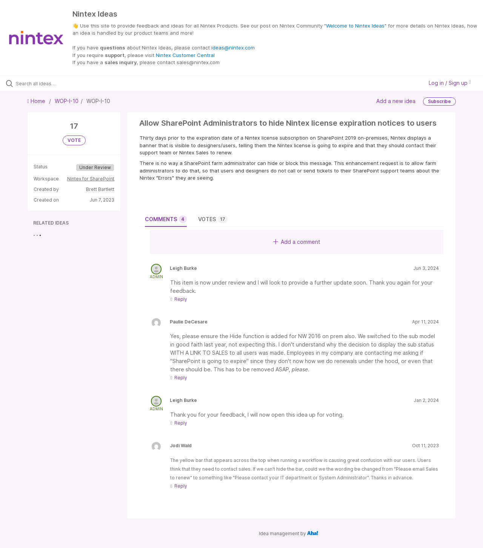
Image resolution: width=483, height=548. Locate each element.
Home (37, 101)
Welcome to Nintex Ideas (355, 26)
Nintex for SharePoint (90, 179)
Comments (166, 219)
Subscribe (439, 101)
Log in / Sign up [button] (450, 83)
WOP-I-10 (66, 101)
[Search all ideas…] (58, 83)
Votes (213, 219)
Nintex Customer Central (185, 55)
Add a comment (296, 242)
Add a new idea (395, 100)
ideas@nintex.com (233, 48)
